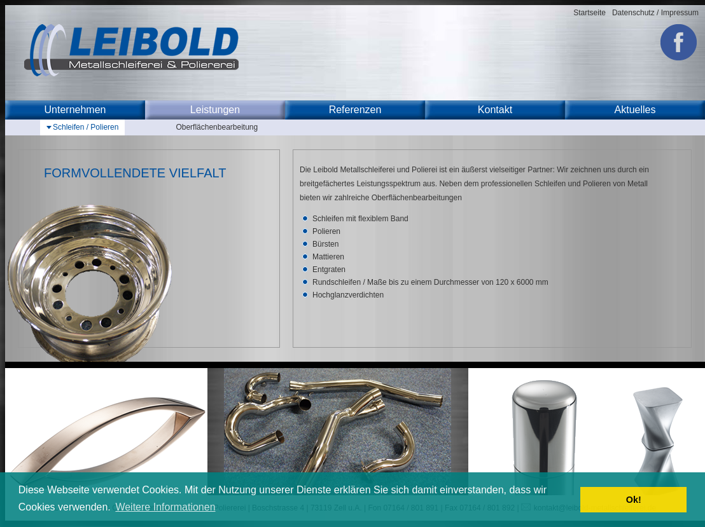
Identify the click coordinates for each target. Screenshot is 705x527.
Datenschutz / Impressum (655, 12)
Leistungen (215, 109)
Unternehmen (75, 109)
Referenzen (355, 109)
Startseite (589, 12)
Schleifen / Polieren (85, 127)
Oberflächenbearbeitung (217, 127)
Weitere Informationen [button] (165, 507)
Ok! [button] (633, 500)
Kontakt (495, 109)
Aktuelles (635, 109)
